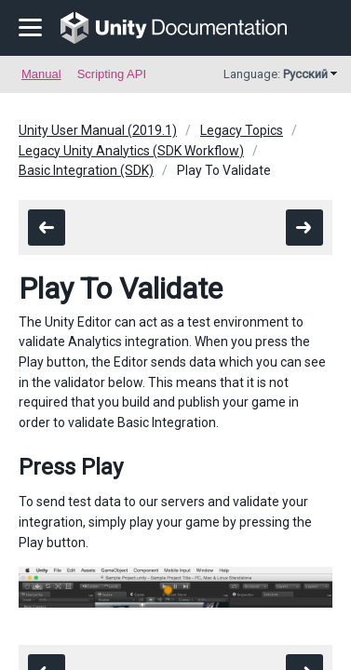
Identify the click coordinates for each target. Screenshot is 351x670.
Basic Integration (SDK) (86, 170)
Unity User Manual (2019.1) (98, 130)
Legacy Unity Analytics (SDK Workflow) (131, 150)
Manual (41, 74)
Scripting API (111, 74)
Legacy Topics (241, 130)
